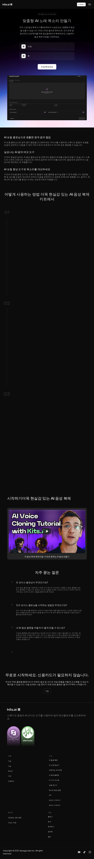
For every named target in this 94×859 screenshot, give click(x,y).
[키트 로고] (7, 4)
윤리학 (50, 832)
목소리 (10, 771)
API (50, 795)
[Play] (47, 531)
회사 (49, 822)
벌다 (49, 837)
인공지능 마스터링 (55, 770)
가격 (9, 776)
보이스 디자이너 (54, 800)
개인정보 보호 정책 (14, 818)
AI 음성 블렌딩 (54, 775)
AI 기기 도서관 (54, 780)
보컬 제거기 (53, 785)
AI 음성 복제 (53, 760)
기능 (9, 766)
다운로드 (11, 781)
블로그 (50, 817)
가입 (9, 761)
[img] (79, 852)
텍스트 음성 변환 (55, 790)
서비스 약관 (12, 823)
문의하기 (51, 827)
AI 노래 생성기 (54, 765)
